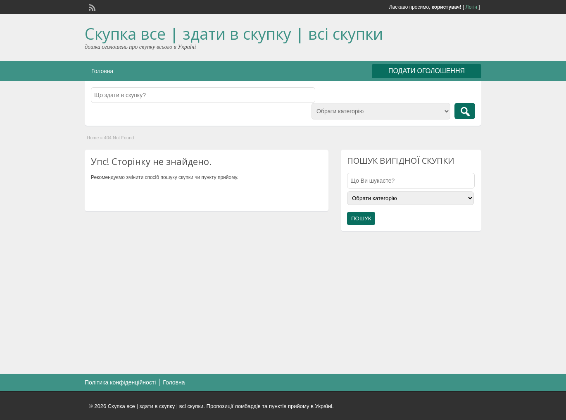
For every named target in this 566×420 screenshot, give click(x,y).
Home (93, 137)
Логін (471, 7)
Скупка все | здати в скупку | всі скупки (234, 33)
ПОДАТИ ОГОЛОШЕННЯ (426, 70)
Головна (102, 71)
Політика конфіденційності (120, 382)
